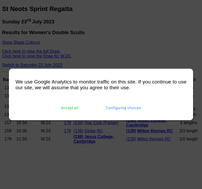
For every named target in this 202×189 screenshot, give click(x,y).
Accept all (70, 107)
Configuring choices (123, 107)
